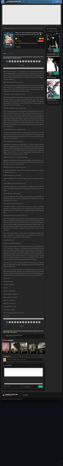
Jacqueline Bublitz (41, 36)
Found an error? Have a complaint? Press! (14, 335)
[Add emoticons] (23, 369)
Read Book (19, 46)
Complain (41, 41)
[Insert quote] (29, 369)
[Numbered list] (20, 369)
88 (36, 61)
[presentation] (50, 31)
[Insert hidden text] (33, 369)
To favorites (18, 41)
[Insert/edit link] (25, 369)
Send (6, 386)
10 (31, 61)
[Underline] (9, 369)
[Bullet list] (18, 369)
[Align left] (12, 369)
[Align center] (14, 369)
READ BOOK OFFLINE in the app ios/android (27, 43)
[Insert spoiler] (31, 369)
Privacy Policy (25, 395)
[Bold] (5, 369)
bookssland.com (6, 28)
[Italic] (7, 369)
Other (12, 28)
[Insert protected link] (27, 369)
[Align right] (16, 369)
